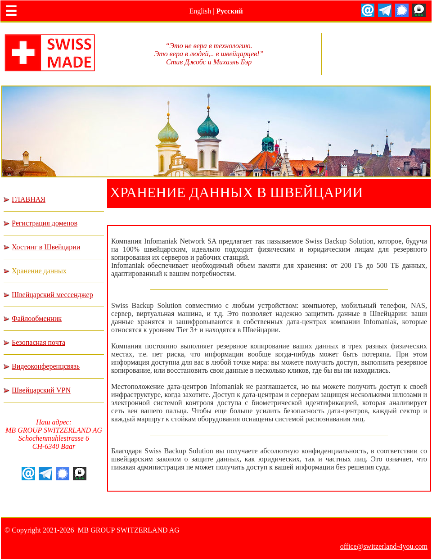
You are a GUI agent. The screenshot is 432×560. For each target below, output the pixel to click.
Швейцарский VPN (41, 390)
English (200, 11)
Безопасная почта (38, 342)
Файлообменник (37, 318)
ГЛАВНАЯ (28, 199)
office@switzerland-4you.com (384, 546)
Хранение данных (39, 271)
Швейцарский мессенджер (52, 294)
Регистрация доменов (44, 223)
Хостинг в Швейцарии (46, 247)
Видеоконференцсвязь (46, 366)
